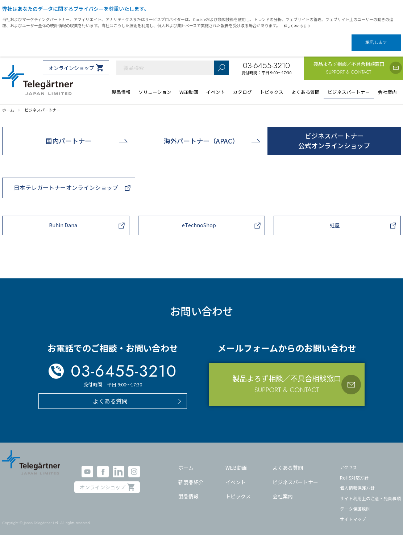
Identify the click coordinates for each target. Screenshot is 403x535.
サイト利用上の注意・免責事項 (370, 492)
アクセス (348, 461)
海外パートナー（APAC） (201, 134)
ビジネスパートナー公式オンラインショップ (334, 134)
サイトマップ (353, 513)
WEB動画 (236, 461)
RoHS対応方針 (354, 471)
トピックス (238, 490)
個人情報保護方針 (357, 481)
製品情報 (188, 490)
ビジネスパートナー (295, 476)
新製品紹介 (191, 476)
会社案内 (283, 490)
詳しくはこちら (298, 25)
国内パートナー (68, 134)
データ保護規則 (355, 502)
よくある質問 (288, 461)
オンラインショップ (71, 61)
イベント (235, 476)
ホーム (186, 461)
